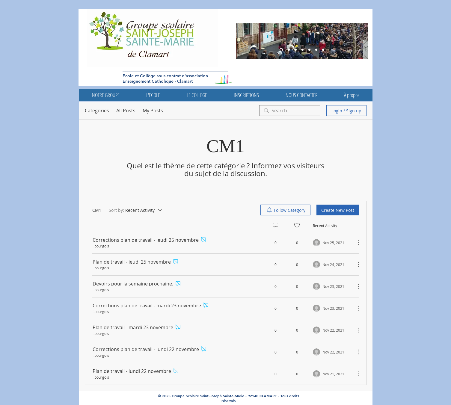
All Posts (125, 110)
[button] (106, 95)
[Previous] (244, 41)
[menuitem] (285, 210)
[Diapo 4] (309, 50)
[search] (289, 110)
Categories (97, 110)
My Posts (153, 110)
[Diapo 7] (323, 50)
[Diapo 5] (289, 50)
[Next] (360, 41)
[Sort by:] (136, 210)
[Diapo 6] (296, 50)
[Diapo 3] (281, 50)
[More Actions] (355, 242)
